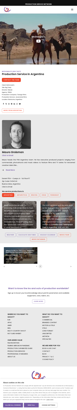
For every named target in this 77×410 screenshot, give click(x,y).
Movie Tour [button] (64, 235)
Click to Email (7, 155)
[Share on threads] (9, 104)
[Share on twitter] (6, 104)
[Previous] (6, 271)
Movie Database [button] (38, 239)
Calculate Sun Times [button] (27, 235)
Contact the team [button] (11, 80)
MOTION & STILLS (48, 325)
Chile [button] (44, 195)
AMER (10, 325)
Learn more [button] (38, 301)
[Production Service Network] (7, 10)
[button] (72, 9)
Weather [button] (10, 235)
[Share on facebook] (3, 104)
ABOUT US (11, 356)
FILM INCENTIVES (13, 343)
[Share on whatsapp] (17, 104)
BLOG (44, 354)
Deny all (31, 405)
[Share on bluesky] (19, 104)
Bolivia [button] (34, 195)
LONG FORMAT (47, 331)
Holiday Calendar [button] (47, 235)
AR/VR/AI (45, 336)
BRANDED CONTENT (49, 322)
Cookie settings (48, 405)
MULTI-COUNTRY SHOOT (17, 331)
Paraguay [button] (54, 195)
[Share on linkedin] (14, 104)
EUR (9, 320)
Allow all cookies (13, 405)
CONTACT (46, 351)
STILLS (44, 328)
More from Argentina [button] (13, 110)
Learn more (49, 399)
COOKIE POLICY (48, 359)
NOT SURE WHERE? (14, 333)
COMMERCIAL (47, 320)
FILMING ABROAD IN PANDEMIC (19, 345)
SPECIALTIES (46, 339)
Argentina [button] (8, 195)
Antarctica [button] (22, 195)
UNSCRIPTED (47, 333)
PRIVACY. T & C (48, 356)
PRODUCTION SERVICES (16, 351)
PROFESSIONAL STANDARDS (18, 354)
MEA (9, 328)
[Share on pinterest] (11, 104)
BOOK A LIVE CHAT (49, 348)
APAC (10, 322)
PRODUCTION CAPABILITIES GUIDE (20, 348)
